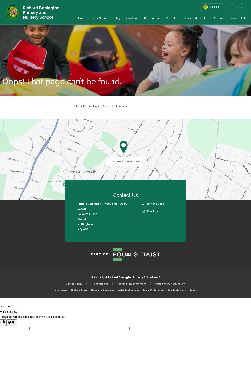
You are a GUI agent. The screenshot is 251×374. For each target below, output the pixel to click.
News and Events (195, 18)
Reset (193, 290)
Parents (171, 18)
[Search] (232, 7)
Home (82, 18)
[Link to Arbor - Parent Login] (212, 7)
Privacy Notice (99, 283)
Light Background (128, 290)
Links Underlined (153, 290)
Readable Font (176, 290)
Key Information (126, 18)
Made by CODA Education (171, 283)
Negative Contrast (102, 290)
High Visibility (79, 290)
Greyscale (61, 290)
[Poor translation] (12, 322)
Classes (219, 18)
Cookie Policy (74, 283)
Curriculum (151, 18)
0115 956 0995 (153, 203)
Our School (100, 18)
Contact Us (238, 18)
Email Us (150, 211)
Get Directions (128, 162)
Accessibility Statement (131, 283)
